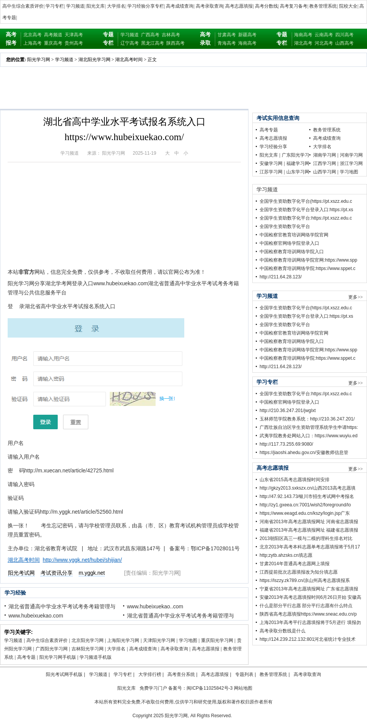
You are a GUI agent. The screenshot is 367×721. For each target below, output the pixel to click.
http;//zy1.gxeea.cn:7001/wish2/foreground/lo (305, 505)
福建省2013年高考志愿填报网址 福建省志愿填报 (309, 530)
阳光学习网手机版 (57, 657)
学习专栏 (54, 6)
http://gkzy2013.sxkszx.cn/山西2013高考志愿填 (308, 488)
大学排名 (116, 6)
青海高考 (227, 43)
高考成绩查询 (179, 6)
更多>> (355, 297)
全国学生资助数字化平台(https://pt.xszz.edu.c (306, 201)
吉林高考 (171, 34)
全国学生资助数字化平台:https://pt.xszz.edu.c (306, 218)
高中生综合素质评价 (23, 6)
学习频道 (75, 6)
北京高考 (32, 34)
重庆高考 (53, 43)
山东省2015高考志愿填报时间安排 (295, 479)
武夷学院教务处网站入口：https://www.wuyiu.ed (308, 435)
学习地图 (188, 640)
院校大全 (348, 6)
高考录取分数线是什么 (282, 631)
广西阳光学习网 (52, 648)
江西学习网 (324, 163)
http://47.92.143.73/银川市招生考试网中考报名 (307, 496)
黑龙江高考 (152, 43)
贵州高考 (74, 43)
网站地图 (243, 688)
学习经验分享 (273, 146)
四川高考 (344, 34)
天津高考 (74, 34)
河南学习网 (351, 155)
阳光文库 (95, 6)
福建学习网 (297, 163)
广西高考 (150, 34)
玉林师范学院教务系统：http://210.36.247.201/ (307, 419)
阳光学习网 (38, 59)
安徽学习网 (271, 163)
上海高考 (32, 43)
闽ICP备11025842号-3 (209, 688)
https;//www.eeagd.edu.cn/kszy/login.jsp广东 (305, 513)
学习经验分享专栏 (145, 6)
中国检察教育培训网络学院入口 (292, 251)
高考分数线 (266, 6)
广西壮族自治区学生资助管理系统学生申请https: (309, 427)
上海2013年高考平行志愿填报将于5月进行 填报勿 (310, 622)
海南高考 (247, 43)
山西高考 (344, 43)
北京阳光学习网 (87, 640)
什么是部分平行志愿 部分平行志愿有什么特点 (306, 605)
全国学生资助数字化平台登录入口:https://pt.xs (306, 209)
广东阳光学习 (295, 155)
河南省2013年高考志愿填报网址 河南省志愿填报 (309, 521)
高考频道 (53, 34)
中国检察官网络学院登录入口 (289, 243)
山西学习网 (324, 172)
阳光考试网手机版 (64, 674)
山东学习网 (297, 172)
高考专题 (26, 657)
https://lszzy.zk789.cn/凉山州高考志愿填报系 (305, 580)
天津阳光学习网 (159, 640)
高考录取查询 (209, 6)
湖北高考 (303, 43)
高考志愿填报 (239, 6)
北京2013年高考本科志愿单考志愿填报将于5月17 (310, 547)
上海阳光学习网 (123, 640)
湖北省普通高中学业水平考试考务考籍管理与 (61, 606)
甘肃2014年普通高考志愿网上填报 (295, 563)
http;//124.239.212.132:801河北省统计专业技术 (308, 639)
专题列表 (244, 674)
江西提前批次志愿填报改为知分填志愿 (299, 572)
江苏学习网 (271, 172)
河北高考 (324, 43)
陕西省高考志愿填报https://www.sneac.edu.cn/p (308, 614)
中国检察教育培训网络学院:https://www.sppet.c (308, 268)
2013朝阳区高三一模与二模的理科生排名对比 (306, 538)
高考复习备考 (293, 6)
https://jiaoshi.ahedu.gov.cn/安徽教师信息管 (304, 452)
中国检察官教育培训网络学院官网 (294, 235)
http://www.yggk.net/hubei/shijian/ (82, 560)
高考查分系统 (181, 674)
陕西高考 (175, 43)
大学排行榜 (149, 674)
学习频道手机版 (96, 657)
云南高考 (324, 34)
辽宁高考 (129, 43)
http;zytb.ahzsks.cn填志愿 (286, 555)
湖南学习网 (324, 155)
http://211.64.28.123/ (281, 277)
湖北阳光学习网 (94, 59)
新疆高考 (247, 34)
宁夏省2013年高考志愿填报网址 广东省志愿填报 (309, 589)
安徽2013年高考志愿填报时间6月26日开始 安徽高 (310, 597)
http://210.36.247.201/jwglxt (288, 410)
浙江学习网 (351, 163)
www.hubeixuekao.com (35, 616)
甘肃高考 (227, 34)
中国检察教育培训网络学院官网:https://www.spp (308, 260)
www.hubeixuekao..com (155, 606)
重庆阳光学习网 (217, 640)
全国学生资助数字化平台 (285, 226)
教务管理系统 (323, 6)
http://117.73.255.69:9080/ (286, 444)
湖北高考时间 (129, 59)
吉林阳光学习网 (87, 648)
